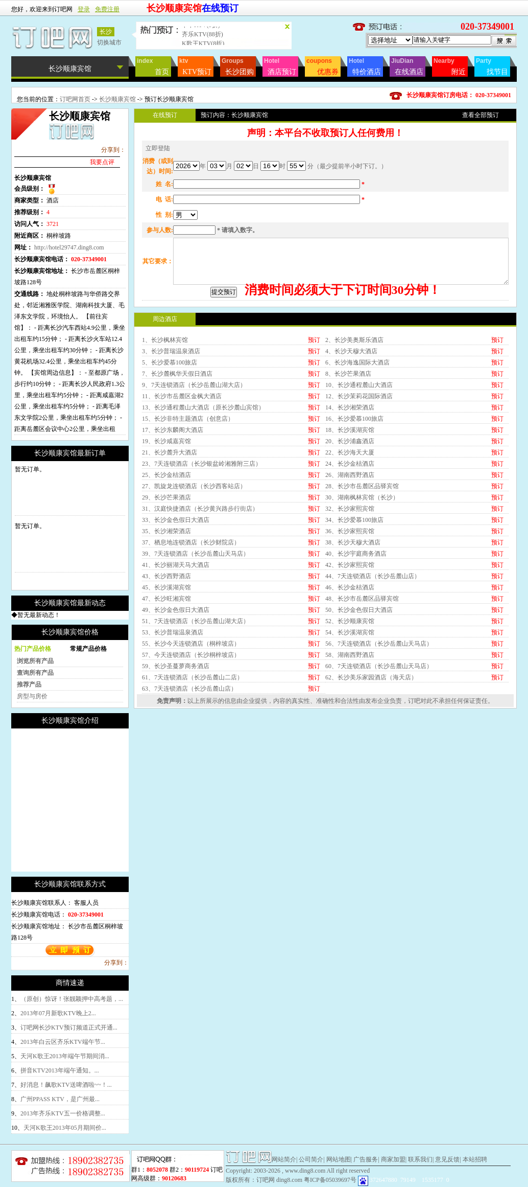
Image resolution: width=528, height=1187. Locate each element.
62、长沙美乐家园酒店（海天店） (371, 763)
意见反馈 (447, 1159)
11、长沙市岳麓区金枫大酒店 (182, 482)
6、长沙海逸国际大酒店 (357, 448)
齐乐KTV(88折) (202, 40)
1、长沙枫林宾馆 (165, 425)
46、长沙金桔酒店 (349, 673)
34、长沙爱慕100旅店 (354, 605)
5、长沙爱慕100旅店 (169, 448)
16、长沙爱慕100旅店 (354, 504)
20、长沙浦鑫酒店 (349, 527)
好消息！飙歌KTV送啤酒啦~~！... (66, 1084)
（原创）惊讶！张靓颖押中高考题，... (71, 998)
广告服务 (365, 1159)
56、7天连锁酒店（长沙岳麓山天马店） (379, 729)
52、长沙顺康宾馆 (349, 707)
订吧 (414, 786)
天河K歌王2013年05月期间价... (64, 1127)
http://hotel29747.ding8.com (69, 247)
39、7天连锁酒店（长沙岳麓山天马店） (195, 639)
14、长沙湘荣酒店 (349, 493)
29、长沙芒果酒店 (166, 583)
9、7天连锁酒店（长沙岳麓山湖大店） (194, 470)
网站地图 (338, 1159)
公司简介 (311, 1159)
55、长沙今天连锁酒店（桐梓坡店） (191, 729)
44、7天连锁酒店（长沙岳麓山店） (372, 662)
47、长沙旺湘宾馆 (166, 684)
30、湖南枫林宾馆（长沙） (362, 583)
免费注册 (107, 9)
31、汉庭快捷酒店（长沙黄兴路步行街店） (200, 594)
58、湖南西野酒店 (349, 740)
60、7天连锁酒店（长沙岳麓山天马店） (379, 752)
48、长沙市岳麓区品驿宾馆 (362, 684)
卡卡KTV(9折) (201, 31)
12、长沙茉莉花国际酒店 (359, 482)
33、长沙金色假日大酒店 (175, 605)
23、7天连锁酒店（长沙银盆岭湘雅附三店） (201, 549)
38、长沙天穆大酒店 (352, 628)
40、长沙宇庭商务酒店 (356, 639)
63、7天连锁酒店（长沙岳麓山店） (189, 774)
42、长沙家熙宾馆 (349, 650)
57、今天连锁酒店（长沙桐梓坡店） (191, 740)
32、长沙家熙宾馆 (349, 594)
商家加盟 (393, 1159)
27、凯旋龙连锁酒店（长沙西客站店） (194, 572)
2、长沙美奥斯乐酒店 (354, 425)
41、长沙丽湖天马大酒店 (175, 650)
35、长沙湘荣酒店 (166, 617)
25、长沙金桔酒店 (166, 560)
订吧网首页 (75, 99)
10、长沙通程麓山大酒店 (359, 470)
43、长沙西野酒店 (166, 662)
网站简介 (284, 1159)
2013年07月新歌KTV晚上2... (58, 1013)
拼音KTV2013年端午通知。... (59, 1070)
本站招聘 (475, 1159)
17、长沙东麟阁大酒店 (172, 515)
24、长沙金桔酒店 (349, 549)
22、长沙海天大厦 (349, 538)
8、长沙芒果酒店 (348, 459)
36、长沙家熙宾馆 (349, 617)
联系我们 (420, 1159)
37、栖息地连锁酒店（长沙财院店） (191, 628)
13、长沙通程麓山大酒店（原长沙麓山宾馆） (203, 493)
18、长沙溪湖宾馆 (349, 515)
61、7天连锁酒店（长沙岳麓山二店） (192, 763)
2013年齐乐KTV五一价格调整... (62, 1113)
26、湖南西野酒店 (349, 560)
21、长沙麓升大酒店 (169, 538)
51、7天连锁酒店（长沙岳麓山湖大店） (195, 707)
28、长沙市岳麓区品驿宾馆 (362, 572)
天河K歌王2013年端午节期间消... (64, 1056)
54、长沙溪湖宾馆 (349, 718)
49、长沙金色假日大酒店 (175, 695)
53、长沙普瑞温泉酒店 (172, 718)
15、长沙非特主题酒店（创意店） (188, 504)
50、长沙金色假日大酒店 (359, 695)
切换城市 (109, 42)
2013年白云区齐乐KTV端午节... (62, 1041)
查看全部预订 (480, 115)
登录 (84, 9)
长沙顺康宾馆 (117, 99)
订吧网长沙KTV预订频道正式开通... (68, 1027)
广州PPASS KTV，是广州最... (60, 1099)
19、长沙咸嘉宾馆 (166, 527)
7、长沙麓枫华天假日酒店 (177, 459)
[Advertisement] (97, 800)
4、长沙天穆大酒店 (351, 437)
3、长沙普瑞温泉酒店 (171, 437)
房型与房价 (32, 696)
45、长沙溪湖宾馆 (166, 673)
